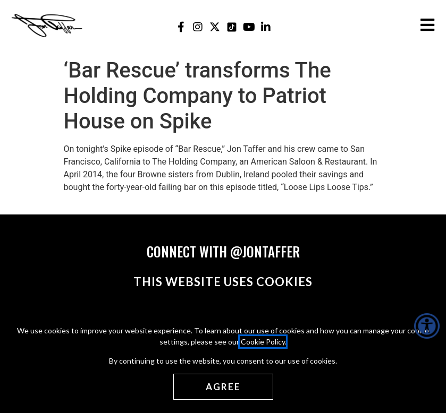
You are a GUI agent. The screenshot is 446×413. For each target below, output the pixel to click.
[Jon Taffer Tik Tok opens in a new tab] (232, 27)
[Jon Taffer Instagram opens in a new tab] (198, 27)
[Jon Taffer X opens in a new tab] (215, 27)
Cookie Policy (263, 341)
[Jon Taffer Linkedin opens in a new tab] (266, 27)
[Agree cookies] (223, 386)
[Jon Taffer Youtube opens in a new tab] (249, 27)
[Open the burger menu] (427, 25)
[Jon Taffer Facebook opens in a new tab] (181, 27)
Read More (84, 200)
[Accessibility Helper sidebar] (427, 326)
